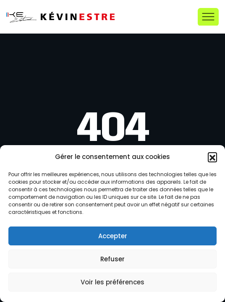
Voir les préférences (112, 282)
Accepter (112, 236)
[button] (212, 157)
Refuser (112, 259)
